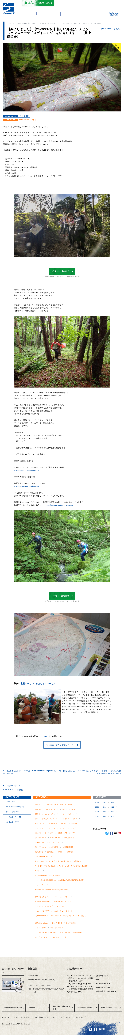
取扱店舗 (32, 968)
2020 (97, 812)
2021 (113, 807)
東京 (43, 985)
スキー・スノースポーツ (65, 814)
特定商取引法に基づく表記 (45, 1017)
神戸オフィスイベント (43, 897)
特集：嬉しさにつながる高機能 (71, 932)
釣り (52, 833)
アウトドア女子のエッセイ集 (45, 932)
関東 (49, 985)
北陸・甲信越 (33, 989)
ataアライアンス (41, 937)
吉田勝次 (50, 852)
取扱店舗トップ (33, 976)
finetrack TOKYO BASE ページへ (62, 745)
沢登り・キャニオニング (44, 814)
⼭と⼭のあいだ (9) (12, 822)
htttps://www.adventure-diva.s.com (59, 505)
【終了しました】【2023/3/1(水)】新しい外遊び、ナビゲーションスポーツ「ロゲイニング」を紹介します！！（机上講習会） (65, 23)
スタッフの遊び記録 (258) (15, 806)
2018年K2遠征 (57, 923)
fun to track (22, 23)
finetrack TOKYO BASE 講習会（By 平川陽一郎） (52, 889)
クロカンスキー (40, 838)
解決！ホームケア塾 (103, 987)
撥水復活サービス (103, 984)
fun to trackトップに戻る (111, 29)
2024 (113, 802)
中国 (54, 989)
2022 (105, 807)
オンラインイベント (62, 897)
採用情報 (39, 1007)
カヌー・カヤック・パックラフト (47, 819)
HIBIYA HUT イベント (58, 937)
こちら (44, 736)
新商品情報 (39, 852)
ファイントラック (12, 23)
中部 (42, 989)
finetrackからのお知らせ (14, 1007)
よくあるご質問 (75, 6)
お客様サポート (75, 968)
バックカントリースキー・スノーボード (60, 805)
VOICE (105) (10, 801)
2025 (105, 802)
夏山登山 (38, 805)
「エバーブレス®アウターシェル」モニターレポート (54, 911)
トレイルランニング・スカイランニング (61, 828)
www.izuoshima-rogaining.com (26, 486)
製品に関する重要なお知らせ (63, 1007)
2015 (112, 816)
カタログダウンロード (73, 3)
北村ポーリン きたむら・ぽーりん (38, 683)
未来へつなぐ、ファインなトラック (47, 842)
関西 (48, 989)
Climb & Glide (55, 838)
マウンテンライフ (56, 928)
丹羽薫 (60, 852)
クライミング (40, 823)
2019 (105, 812)
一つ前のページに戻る (12, 786)
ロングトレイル (40, 833)
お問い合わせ (65, 1017)
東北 (37, 985)
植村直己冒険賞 (68, 847)
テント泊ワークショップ (44, 906)
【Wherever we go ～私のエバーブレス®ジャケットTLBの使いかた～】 (61, 916)
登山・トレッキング (69, 809)
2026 (97, 802)
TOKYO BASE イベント (27, 120)
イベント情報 (24, 116)
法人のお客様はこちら (111, 1007)
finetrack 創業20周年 (42, 901)
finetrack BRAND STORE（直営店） (42, 980)
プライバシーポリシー (22, 1017)
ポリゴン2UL (61, 906)
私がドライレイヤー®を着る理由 (46, 847)
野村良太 (70, 852)
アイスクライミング (70, 819)
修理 (98, 980)
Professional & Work (87, 1007)
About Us (5, 1017)
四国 (60, 989)
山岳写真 (38, 809)
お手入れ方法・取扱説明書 (106, 991)
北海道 (30, 985)
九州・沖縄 (32, 992)
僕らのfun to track (41, 923)
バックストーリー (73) (13, 817)
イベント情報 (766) (12, 812)
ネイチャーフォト (52, 809)
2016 (105, 816)
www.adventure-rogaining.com (26, 470)
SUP (73, 833)
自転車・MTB (62, 833)
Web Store (37, 3)
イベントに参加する (62, 271)
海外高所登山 (69, 838)
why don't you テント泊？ (63, 901)
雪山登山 (64, 823)
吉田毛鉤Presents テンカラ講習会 (47, 875)
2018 (113, 812)
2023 (97, 807)
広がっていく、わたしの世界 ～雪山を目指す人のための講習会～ (58, 861)
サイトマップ (80, 1017)
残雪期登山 (53, 823)
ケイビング (39, 828)
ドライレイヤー (40, 928)
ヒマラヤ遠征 (71, 923)
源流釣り (74, 823)
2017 (97, 816)
